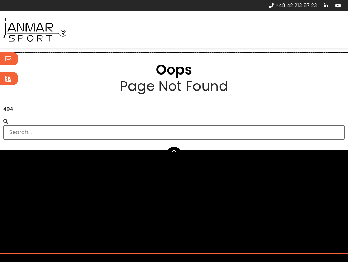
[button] (174, 151)
